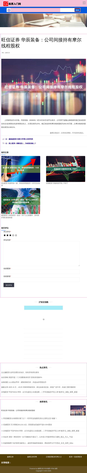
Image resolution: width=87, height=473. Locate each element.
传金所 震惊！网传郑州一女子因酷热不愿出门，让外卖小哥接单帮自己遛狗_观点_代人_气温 (38, 437)
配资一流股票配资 (75, 457)
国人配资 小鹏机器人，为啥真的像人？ (22, 143)
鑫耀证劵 (10, 457)
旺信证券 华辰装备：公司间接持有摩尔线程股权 (18, 410)
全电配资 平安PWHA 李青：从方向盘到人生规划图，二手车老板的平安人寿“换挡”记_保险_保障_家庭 (39, 392)
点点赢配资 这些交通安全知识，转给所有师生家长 (20, 372)
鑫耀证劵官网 (32, 457)
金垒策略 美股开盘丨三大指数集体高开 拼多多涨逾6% (21, 377)
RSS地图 (47, 468)
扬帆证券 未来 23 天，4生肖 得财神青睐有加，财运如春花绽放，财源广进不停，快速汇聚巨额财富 (38, 387)
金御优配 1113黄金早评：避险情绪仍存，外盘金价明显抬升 (23, 382)
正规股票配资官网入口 (54, 457)
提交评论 (9, 285)
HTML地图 (53, 468)
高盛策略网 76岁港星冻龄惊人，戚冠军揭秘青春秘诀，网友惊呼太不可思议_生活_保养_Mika (38, 443)
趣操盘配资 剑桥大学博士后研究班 (21, 139)
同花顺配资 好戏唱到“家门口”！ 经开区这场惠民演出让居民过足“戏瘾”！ (30, 418)
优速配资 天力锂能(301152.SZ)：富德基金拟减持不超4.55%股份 (27, 425)
